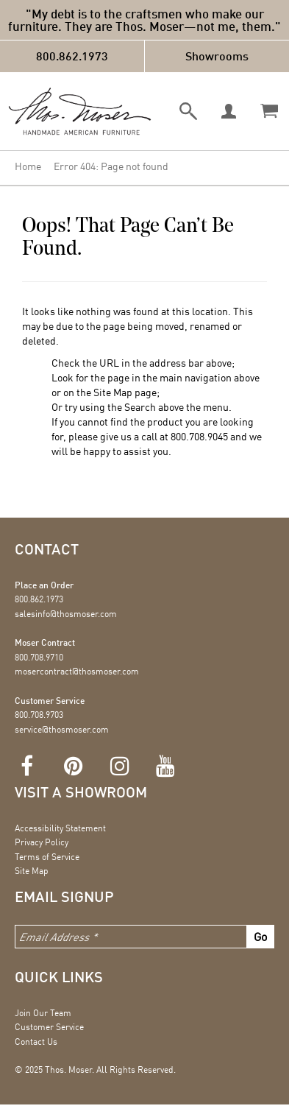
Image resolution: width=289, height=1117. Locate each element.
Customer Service (49, 1026)
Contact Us (36, 1041)
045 (220, 436)
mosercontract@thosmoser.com (77, 671)
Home (28, 166)
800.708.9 (192, 436)
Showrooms (217, 56)
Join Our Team (43, 1012)
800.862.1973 (72, 56)
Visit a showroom (81, 791)
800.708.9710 (39, 657)
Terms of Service (47, 856)
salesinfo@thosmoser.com (66, 613)
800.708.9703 (39, 714)
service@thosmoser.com (62, 729)
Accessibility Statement (60, 828)
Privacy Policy (41, 842)
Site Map (112, 392)
